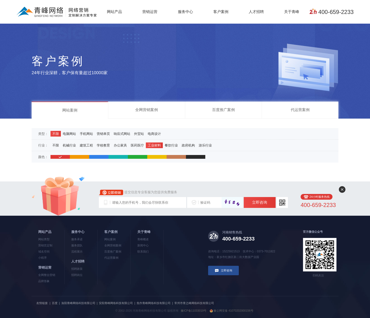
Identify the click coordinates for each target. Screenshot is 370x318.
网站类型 (44, 239)
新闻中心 (143, 245)
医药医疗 (137, 145)
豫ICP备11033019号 (193, 310)
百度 (55, 303)
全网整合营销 (46, 275)
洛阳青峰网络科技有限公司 (78, 303)
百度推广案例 (223, 110)
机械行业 (69, 145)
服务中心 (185, 12)
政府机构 (188, 145)
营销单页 (103, 134)
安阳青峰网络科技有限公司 (116, 303)
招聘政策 (77, 269)
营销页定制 (45, 245)
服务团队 (77, 245)
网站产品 (114, 12)
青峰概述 (143, 239)
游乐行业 (205, 145)
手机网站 (86, 134)
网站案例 (69, 110)
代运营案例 (300, 110)
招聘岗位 (77, 275)
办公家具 (120, 145)
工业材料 (154, 145)
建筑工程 (86, 145)
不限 (55, 134)
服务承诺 (77, 239)
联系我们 (143, 251)
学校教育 (103, 145)
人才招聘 (256, 12)
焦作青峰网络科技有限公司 (154, 303)
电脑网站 (69, 134)
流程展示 (77, 251)
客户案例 (220, 12)
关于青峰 (291, 12)
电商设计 (154, 134)
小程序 (42, 257)
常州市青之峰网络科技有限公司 (194, 303)
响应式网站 (122, 134)
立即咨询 (259, 202)
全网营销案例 (146, 110)
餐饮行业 (171, 145)
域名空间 (44, 251)
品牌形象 (44, 281)
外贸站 (139, 134)
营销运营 (149, 12)
